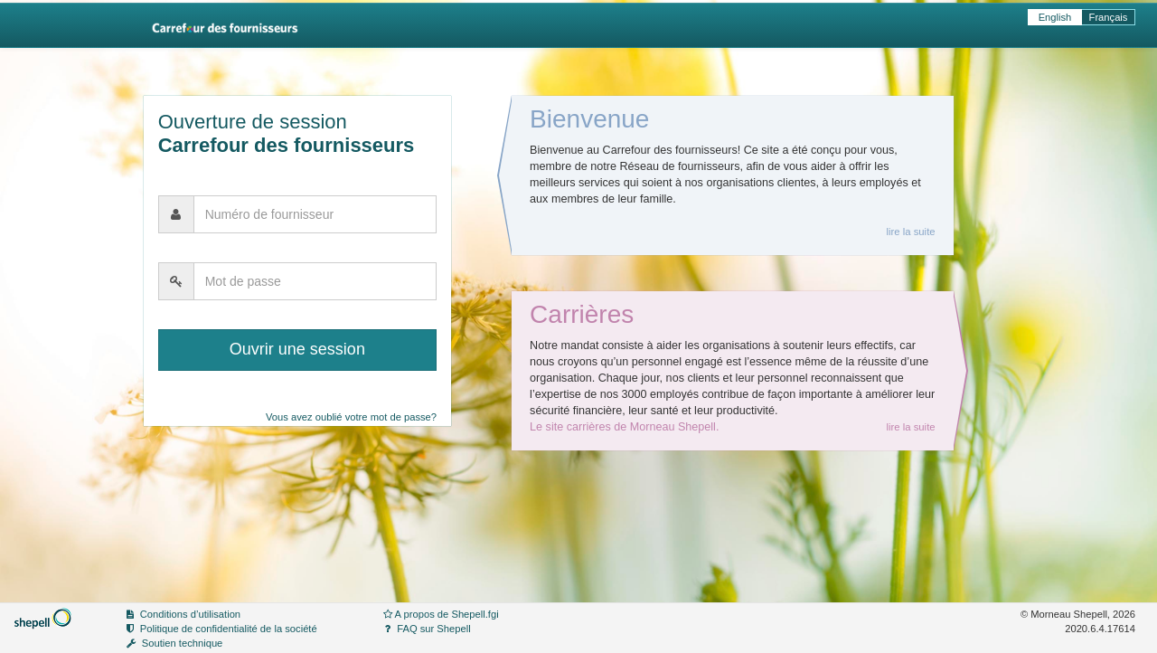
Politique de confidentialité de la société (228, 628)
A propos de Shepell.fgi (447, 614)
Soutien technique (182, 643)
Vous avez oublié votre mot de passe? (351, 417)
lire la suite (910, 231)
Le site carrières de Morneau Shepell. (624, 427)
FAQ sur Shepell (433, 628)
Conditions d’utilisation (190, 614)
